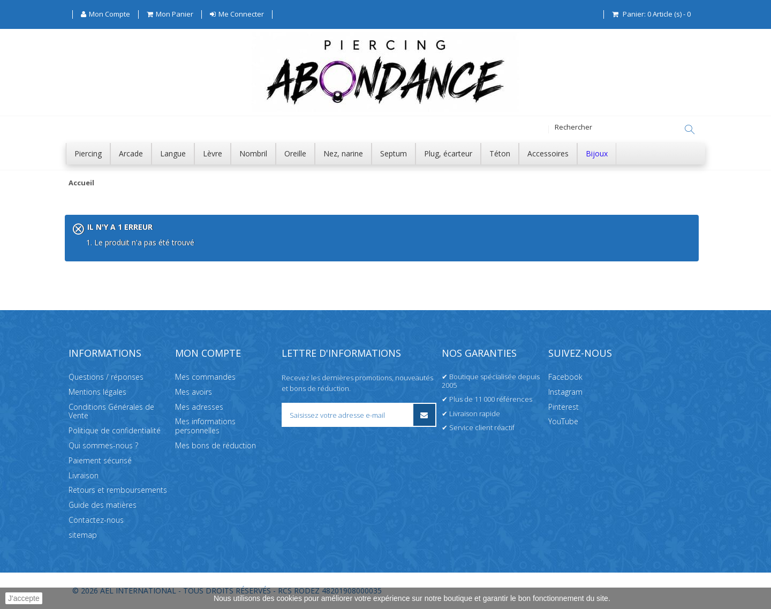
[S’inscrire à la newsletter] (424, 415)
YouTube (563, 421)
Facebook (565, 377)
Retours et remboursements (118, 490)
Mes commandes (205, 377)
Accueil (81, 183)
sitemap (83, 535)
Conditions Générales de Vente (111, 411)
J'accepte (24, 598)
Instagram (565, 392)
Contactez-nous (96, 520)
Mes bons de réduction (215, 445)
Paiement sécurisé (100, 460)
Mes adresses (199, 407)
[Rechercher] (689, 129)
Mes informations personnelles (205, 425)
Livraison (84, 475)
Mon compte (208, 353)
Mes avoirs (193, 392)
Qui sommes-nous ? (103, 445)
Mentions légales (97, 392)
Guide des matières (103, 505)
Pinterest (563, 407)
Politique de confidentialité (115, 430)
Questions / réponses (106, 377)
